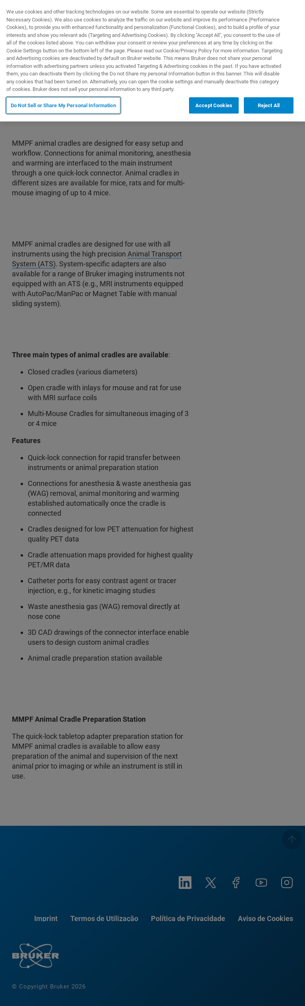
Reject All (269, 105)
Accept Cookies (213, 105)
